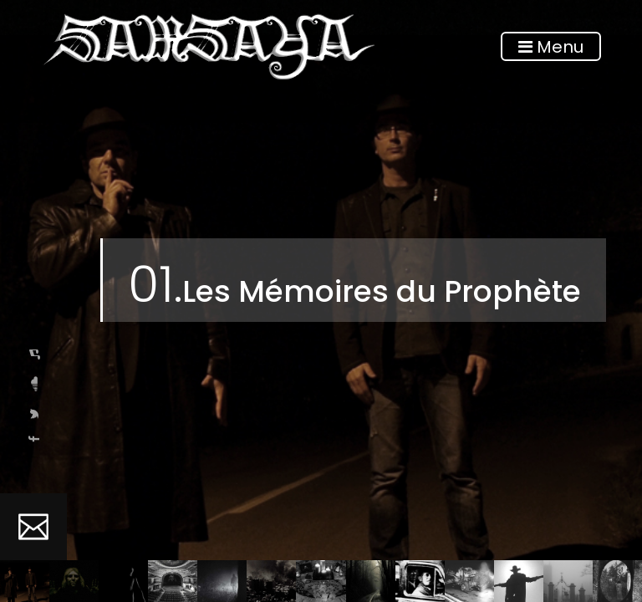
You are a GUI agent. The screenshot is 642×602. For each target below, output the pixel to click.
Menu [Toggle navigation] (550, 47)
